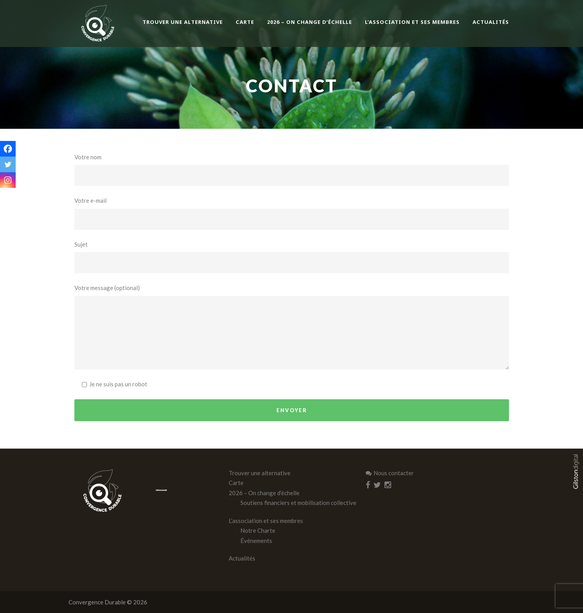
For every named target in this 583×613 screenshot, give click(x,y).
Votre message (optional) (291, 327)
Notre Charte (257, 530)
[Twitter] (8, 164)
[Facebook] (8, 149)
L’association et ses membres (412, 21)
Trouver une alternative (183, 21)
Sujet (291, 257)
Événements (256, 540)
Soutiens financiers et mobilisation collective (298, 502)
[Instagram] (8, 180)
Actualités (491, 21)
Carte (245, 21)
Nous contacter (390, 472)
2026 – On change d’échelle (309, 21)
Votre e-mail (291, 213)
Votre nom (291, 169)
